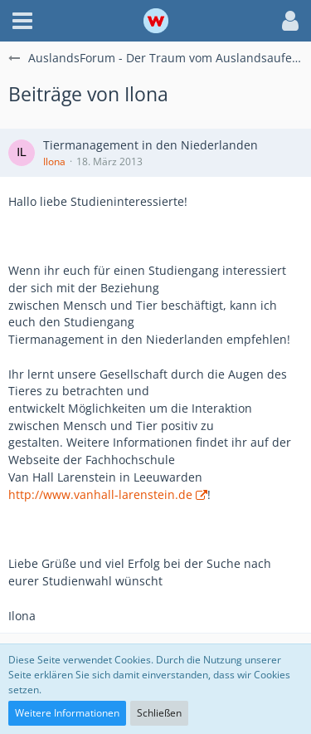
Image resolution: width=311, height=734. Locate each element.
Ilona (54, 161)
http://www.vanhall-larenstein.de (100, 494)
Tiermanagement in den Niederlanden (150, 145)
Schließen (159, 713)
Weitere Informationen (67, 713)
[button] (22, 20)
